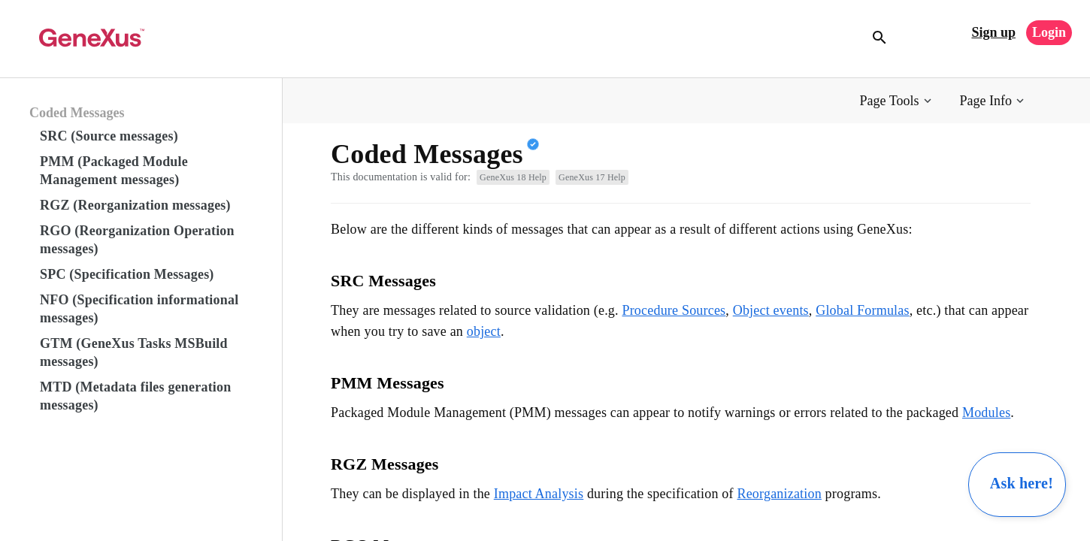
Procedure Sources (673, 310)
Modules (986, 412)
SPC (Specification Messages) (127, 274)
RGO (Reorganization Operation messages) (137, 239)
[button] (897, 101)
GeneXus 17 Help (592, 177)
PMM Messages (387, 382)
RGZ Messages (385, 464)
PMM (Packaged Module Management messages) (114, 170)
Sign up (993, 32)
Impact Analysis (538, 493)
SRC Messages (383, 280)
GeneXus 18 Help (513, 177)
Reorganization (779, 493)
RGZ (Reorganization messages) (135, 205)
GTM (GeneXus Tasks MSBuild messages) (134, 352)
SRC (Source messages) (109, 136)
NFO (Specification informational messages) (139, 308)
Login (1049, 32)
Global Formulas (863, 310)
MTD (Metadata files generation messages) (135, 396)
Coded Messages (77, 112)
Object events (771, 310)
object (484, 331)
